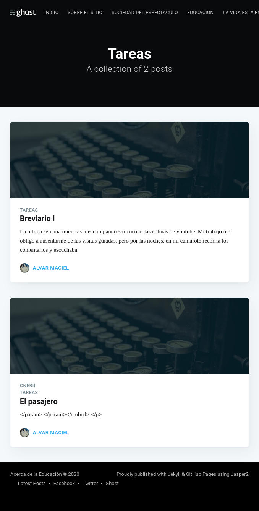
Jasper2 (240, 474)
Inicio (52, 12)
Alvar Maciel (51, 268)
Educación (200, 12)
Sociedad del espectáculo (145, 12)
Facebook (64, 483)
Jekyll (174, 474)
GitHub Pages (201, 474)
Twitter (90, 483)
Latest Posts (32, 483)
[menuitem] (51, 12)
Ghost (111, 483)
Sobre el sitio (85, 12)
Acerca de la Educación (36, 474)
